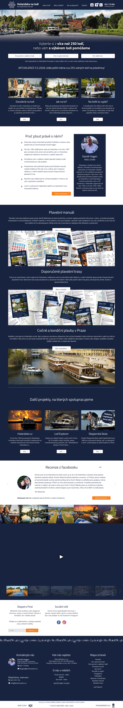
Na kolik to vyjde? (98, 671)
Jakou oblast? (59, 5)
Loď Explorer (98, 687)
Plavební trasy (98, 683)
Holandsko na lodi (98, 603)
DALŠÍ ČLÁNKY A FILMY (61, 683)
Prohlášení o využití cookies (75, 702)
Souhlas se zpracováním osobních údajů (51, 702)
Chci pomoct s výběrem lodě (24, 56)
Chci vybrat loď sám (98, 662)
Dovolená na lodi (98, 666)
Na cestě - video (61, 679)
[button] (7, 484)
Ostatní (84, 5)
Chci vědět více (97, 56)
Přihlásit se (31, 630)
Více (24, 119)
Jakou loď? (46, 5)
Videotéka (98, 676)
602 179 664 (110, 4)
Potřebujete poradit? (109, 6)
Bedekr (61, 677)
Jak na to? (98, 669)
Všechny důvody (61, 193)
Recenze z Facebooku (98, 678)
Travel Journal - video (61, 674)
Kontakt (98, 659)
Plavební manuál (98, 680)
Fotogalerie (98, 673)
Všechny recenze (101, 498)
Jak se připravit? (72, 5)
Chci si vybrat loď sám (61, 56)
